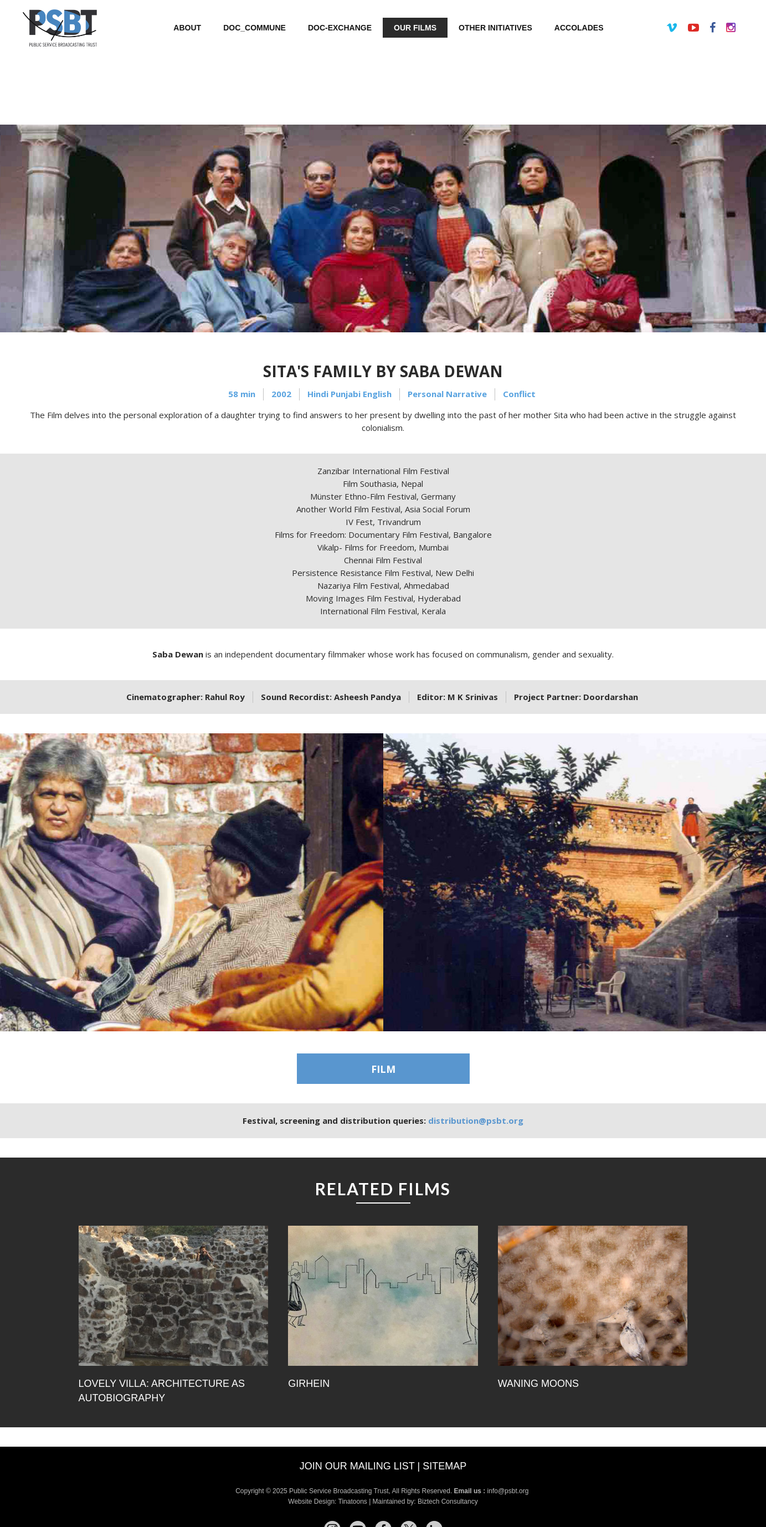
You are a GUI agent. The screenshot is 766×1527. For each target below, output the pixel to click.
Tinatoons (352, 1501)
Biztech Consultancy (448, 1501)
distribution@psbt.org (475, 1120)
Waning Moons (538, 1383)
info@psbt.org (509, 1491)
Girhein (309, 1383)
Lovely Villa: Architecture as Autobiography (162, 1390)
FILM (383, 1069)
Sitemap (444, 1466)
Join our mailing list (357, 1466)
